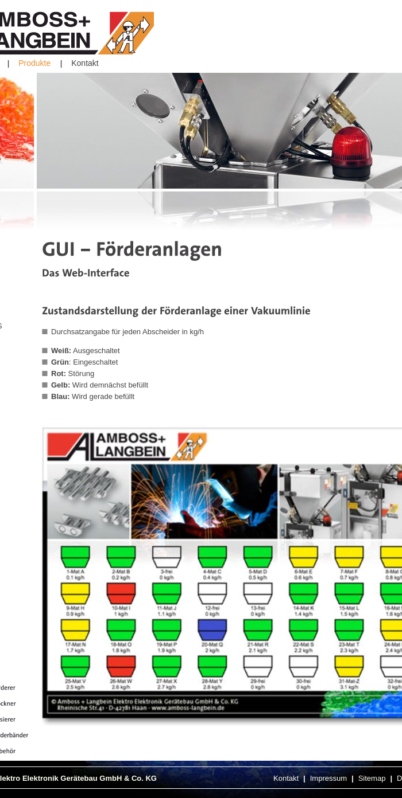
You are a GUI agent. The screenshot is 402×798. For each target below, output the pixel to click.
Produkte (34, 63)
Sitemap (372, 778)
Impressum (328, 778)
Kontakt (84, 63)
